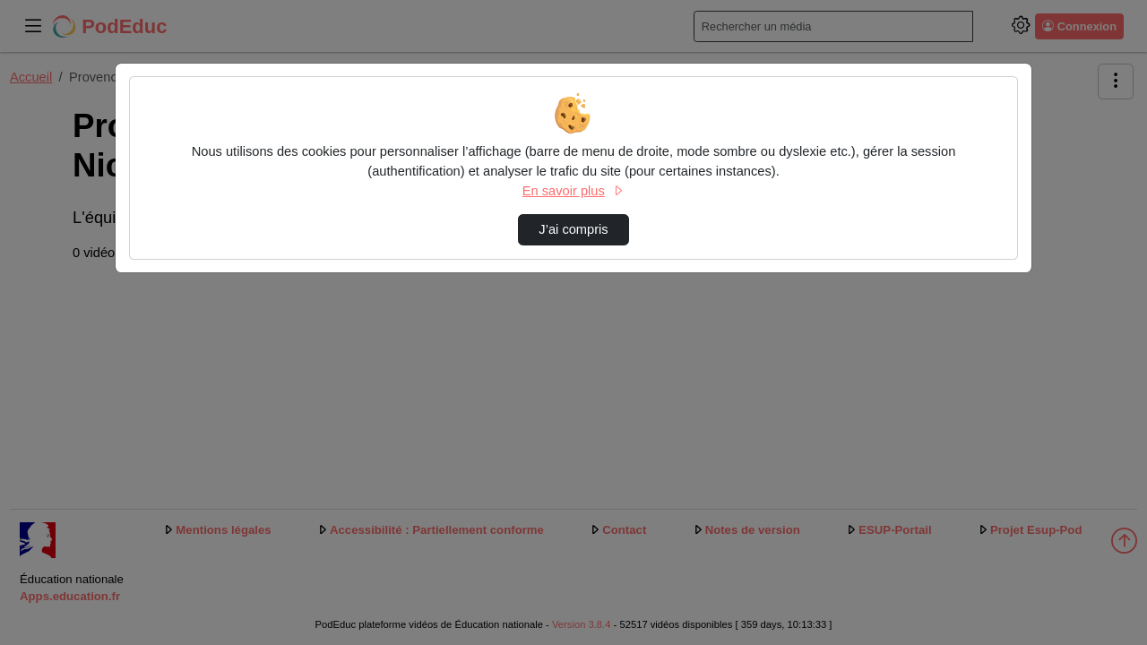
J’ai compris (573, 229)
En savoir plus (573, 191)
